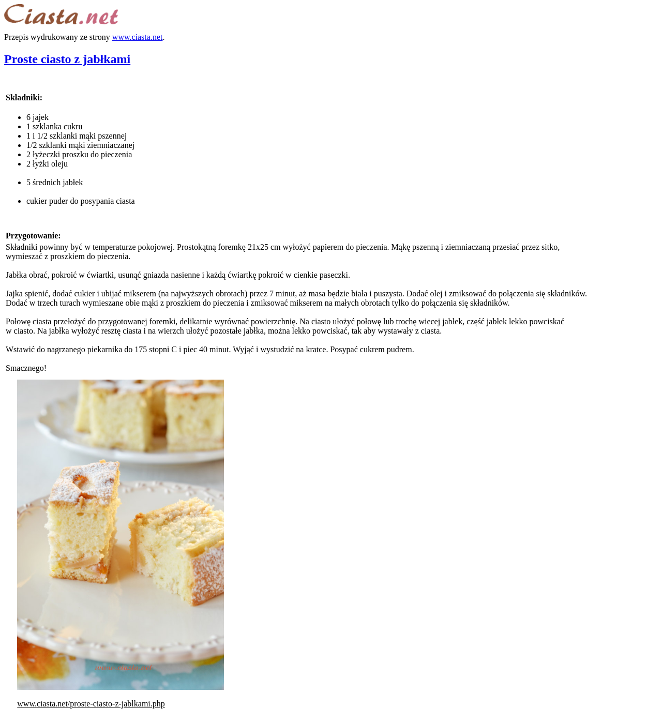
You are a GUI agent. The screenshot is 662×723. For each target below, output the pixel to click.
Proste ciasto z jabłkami (67, 59)
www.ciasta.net (137, 37)
